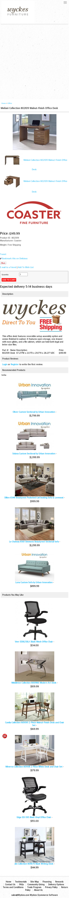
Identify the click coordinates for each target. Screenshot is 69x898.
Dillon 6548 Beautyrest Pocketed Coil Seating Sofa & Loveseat (33, 497)
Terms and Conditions (13, 887)
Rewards (59, 881)
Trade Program (34, 887)
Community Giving (35, 884)
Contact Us (10, 884)
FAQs (21, 884)
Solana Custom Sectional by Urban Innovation (33, 453)
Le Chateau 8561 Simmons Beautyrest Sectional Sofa (34, 541)
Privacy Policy (51, 887)
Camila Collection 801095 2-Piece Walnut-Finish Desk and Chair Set (34, 724)
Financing (46, 881)
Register (15, 364)
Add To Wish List (26, 267)
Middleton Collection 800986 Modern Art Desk (33, 682)
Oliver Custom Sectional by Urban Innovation (34, 412)
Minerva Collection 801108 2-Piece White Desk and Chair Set (33, 766)
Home (3, 103)
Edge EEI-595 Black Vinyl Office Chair (34, 817)
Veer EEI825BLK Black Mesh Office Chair (34, 641)
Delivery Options (56, 884)
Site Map (34, 881)
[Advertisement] (34, 61)
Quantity (5, 274)
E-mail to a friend (8, 267)
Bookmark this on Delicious (15, 258)
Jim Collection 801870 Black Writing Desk (34, 863)
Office (10, 103)
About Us (38, 890)
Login (4, 364)
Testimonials (21, 881)
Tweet (3, 254)
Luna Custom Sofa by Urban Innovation (34, 582)
